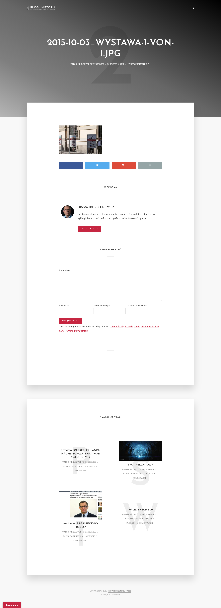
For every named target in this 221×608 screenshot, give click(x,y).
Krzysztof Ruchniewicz (91, 64)
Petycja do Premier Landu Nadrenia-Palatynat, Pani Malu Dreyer (80, 454)
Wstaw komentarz (139, 64)
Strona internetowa (137, 306)
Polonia (149, 519)
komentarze (79, 470)
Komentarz (64, 270)
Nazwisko (65, 306)
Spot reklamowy (140, 464)
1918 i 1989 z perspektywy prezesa (80, 525)
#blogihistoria (74, 466)
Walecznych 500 (140, 509)
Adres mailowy (101, 306)
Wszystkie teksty (90, 229)
